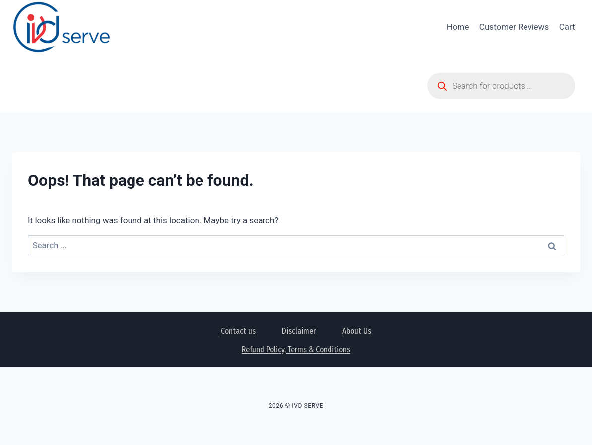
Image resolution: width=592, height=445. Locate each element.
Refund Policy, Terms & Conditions (296, 349)
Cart (567, 27)
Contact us (238, 331)
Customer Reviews (514, 27)
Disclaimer (299, 331)
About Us (356, 331)
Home (458, 27)
